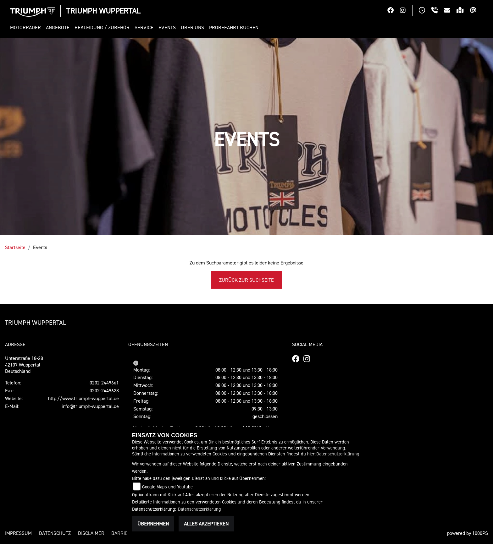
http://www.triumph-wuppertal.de (83, 398)
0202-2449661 (104, 382)
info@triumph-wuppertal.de (90, 406)
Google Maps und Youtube (167, 486)
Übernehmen (153, 523)
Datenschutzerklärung (337, 453)
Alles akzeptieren (206, 523)
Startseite (15, 247)
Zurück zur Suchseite (246, 280)
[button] (26, 27)
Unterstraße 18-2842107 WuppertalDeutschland (24, 364)
